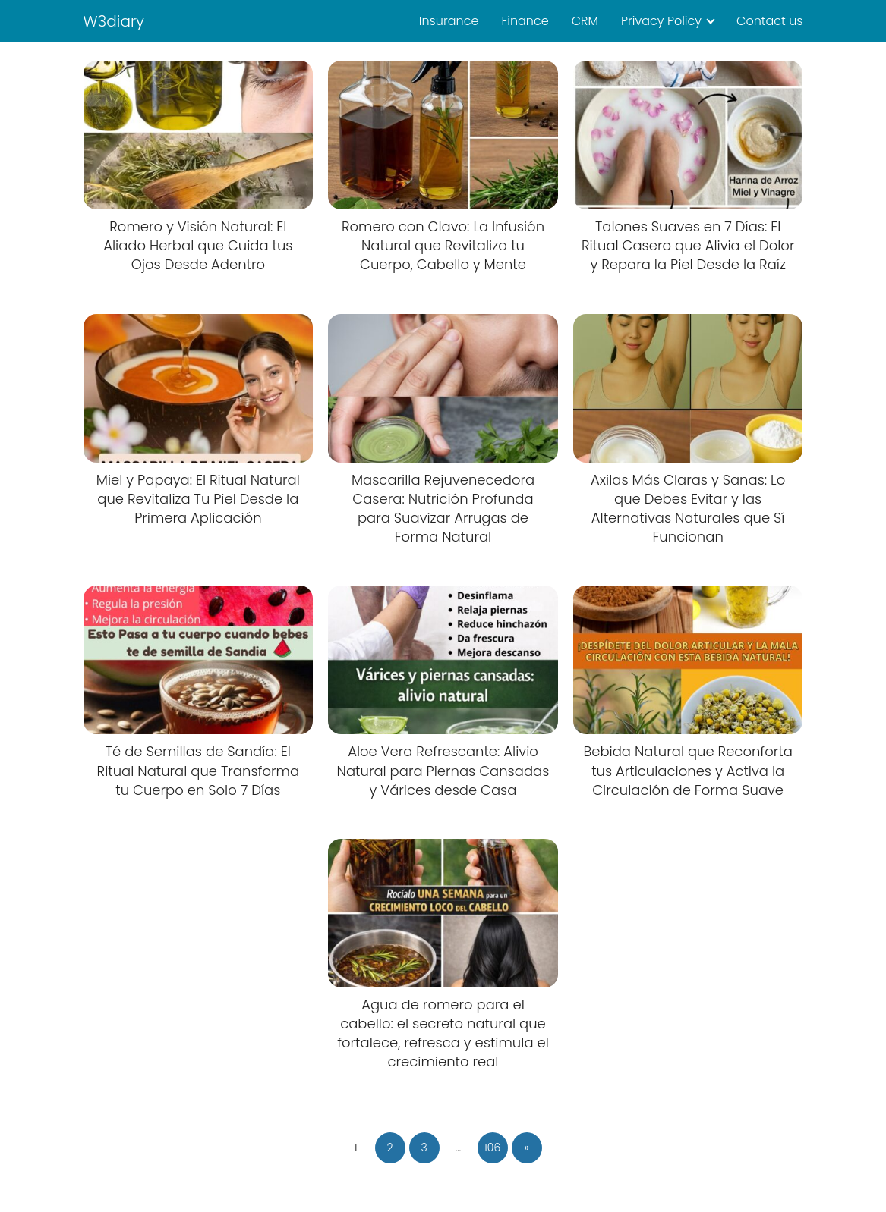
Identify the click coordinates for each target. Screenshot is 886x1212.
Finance (524, 21)
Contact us (769, 21)
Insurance (449, 21)
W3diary (114, 21)
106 (492, 1147)
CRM (585, 21)
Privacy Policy (661, 21)
